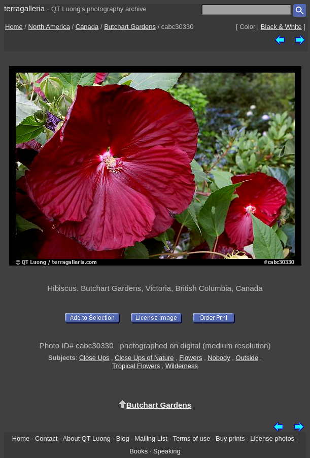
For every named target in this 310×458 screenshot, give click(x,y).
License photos (272, 438)
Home (14, 26)
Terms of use (191, 438)
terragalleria (24, 8)
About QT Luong (86, 438)
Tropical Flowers (136, 366)
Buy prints (230, 438)
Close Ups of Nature (144, 358)
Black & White (281, 26)
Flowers (190, 358)
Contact (46, 438)
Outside (246, 358)
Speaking (167, 451)
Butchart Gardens (130, 26)
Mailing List (150, 438)
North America (49, 26)
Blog (122, 438)
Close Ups (94, 358)
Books (138, 451)
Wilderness (181, 366)
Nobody (219, 358)
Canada (87, 26)
